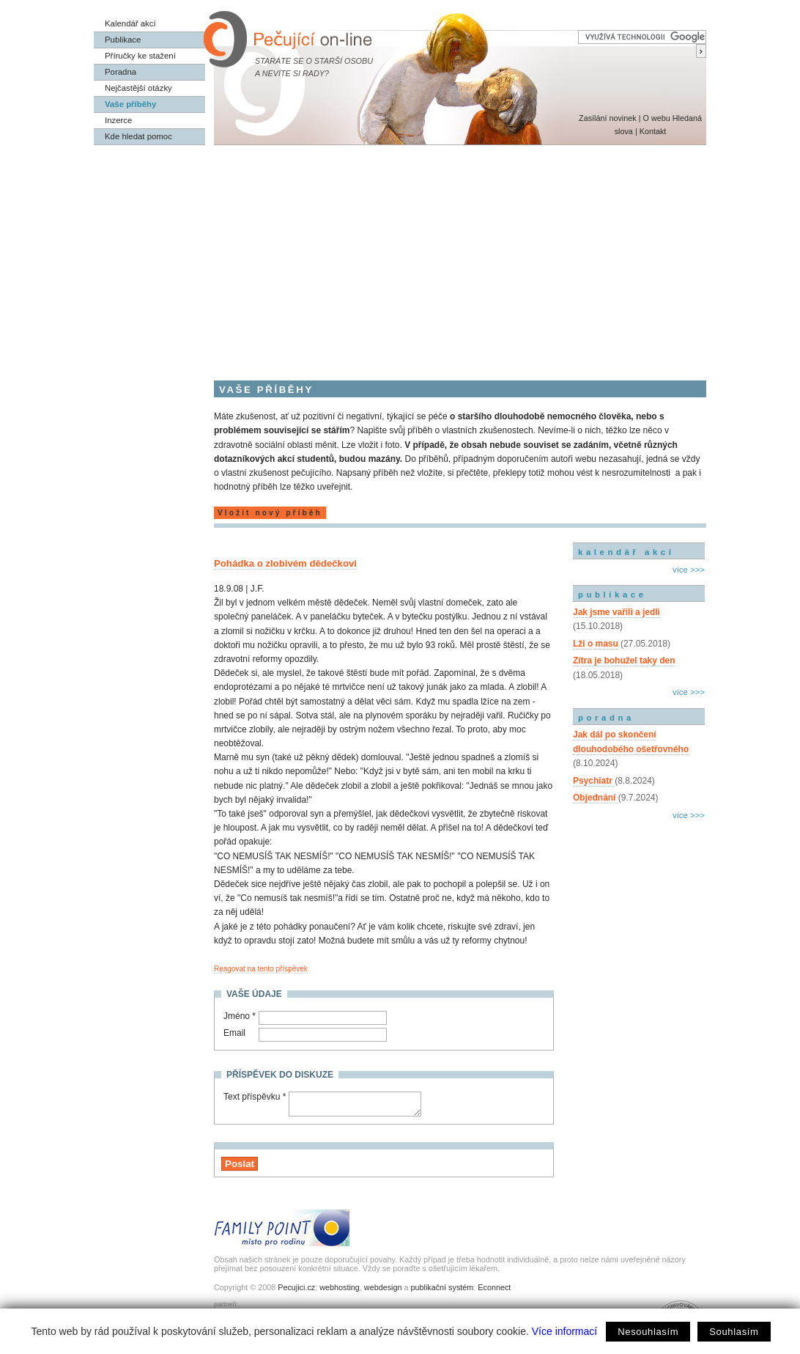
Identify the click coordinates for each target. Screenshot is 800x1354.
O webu (656, 118)
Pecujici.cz (296, 1287)
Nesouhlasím (648, 1331)
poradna (606, 717)
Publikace (123, 39)
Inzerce (118, 120)
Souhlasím (733, 1331)
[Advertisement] (400, 255)
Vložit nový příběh (270, 513)
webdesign (383, 1287)
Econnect (494, 1287)
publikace (612, 594)
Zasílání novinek (608, 118)
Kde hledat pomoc (138, 136)
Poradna (120, 71)
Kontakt (653, 131)
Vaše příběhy (130, 104)
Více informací (564, 1331)
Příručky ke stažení (140, 55)
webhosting (339, 1287)
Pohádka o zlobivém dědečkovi (285, 563)
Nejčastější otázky (138, 88)
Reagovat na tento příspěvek (261, 969)
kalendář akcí (626, 552)
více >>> (689, 569)
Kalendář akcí (130, 23)
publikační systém (441, 1287)
